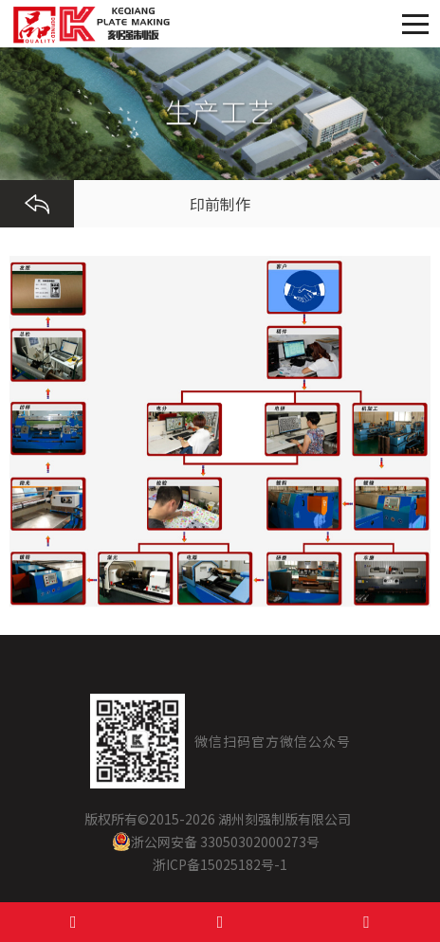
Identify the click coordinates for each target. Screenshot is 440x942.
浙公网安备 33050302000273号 (216, 841)
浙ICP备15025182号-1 (220, 864)
